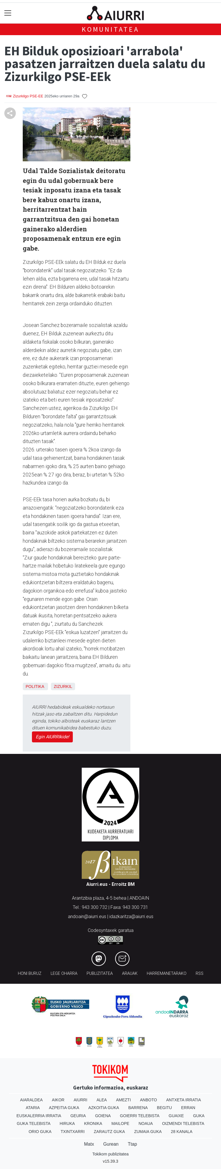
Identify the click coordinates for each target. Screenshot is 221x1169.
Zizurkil (63, 686)
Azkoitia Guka (103, 1107)
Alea (101, 1100)
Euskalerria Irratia (38, 1115)
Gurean (111, 1144)
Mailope (120, 1123)
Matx (89, 1144)
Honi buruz (29, 973)
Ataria (33, 1107)
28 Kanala (182, 1131)
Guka (199, 1115)
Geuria (78, 1115)
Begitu (164, 1107)
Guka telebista (33, 1123)
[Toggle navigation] (8, 13)
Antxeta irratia (183, 1100)
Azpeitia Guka (64, 1107)
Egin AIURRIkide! (52, 736)
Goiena (102, 1115)
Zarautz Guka (109, 1131)
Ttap (132, 1144)
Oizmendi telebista (183, 1123)
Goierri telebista (139, 1115)
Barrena (138, 1107)
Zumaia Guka (148, 1131)
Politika (35, 686)
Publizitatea (100, 973)
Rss (199, 973)
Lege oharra (64, 973)
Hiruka (67, 1123)
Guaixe (176, 1115)
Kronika (93, 1123)
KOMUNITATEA (110, 29)
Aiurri (80, 1100)
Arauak (130, 973)
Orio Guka (39, 1131)
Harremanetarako (166, 973)
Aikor (58, 1100)
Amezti (123, 1100)
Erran (188, 1107)
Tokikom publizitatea (110, 1154)
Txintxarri (73, 1131)
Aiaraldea (31, 1100)
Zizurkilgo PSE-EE (28, 96)
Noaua (145, 1123)
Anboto (148, 1100)
